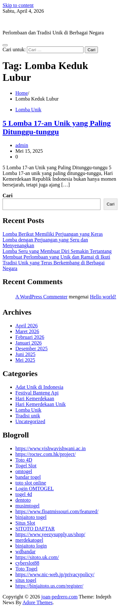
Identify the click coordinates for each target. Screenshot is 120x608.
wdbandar (25, 551)
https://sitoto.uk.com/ (37, 557)
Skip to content (18, 5)
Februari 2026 (29, 337)
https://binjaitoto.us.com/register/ (49, 586)
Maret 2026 (27, 331)
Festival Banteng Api (37, 392)
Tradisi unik (27, 415)
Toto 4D (23, 460)
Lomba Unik (28, 109)
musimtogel (27, 505)
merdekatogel (29, 540)
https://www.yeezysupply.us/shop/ (50, 534)
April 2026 (26, 325)
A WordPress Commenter (41, 296)
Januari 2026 (28, 343)
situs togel (25, 580)
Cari (7, 195)
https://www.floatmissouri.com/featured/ (56, 511)
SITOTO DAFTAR (35, 528)
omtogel (23, 471)
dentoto (23, 500)
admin (21, 145)
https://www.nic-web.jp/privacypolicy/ (54, 574)
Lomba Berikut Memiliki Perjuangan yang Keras (53, 234)
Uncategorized (30, 421)
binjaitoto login (31, 546)
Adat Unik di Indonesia (39, 387)
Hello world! (103, 296)
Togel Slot (25, 465)
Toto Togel (26, 568)
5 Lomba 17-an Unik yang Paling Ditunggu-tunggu (57, 127)
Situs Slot (25, 523)
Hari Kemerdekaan (34, 398)
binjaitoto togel (30, 517)
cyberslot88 (27, 563)
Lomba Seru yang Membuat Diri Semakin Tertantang (57, 251)
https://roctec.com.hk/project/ (45, 454)
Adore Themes (37, 602)
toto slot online (30, 483)
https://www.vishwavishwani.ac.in (50, 448)
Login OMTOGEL (34, 488)
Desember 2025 (31, 348)
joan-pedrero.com (21, 21)
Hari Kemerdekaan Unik (40, 404)
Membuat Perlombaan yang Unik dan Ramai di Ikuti (56, 257)
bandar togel (28, 477)
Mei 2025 (25, 360)
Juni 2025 (25, 354)
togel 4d (23, 494)
